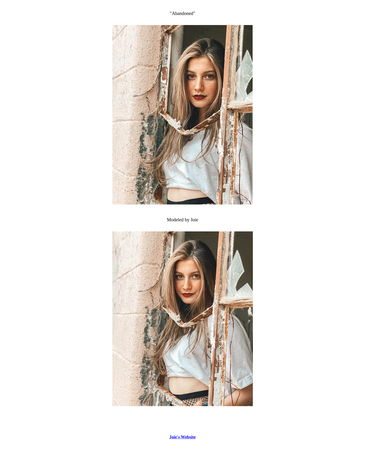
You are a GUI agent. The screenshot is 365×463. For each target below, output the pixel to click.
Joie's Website (182, 436)
